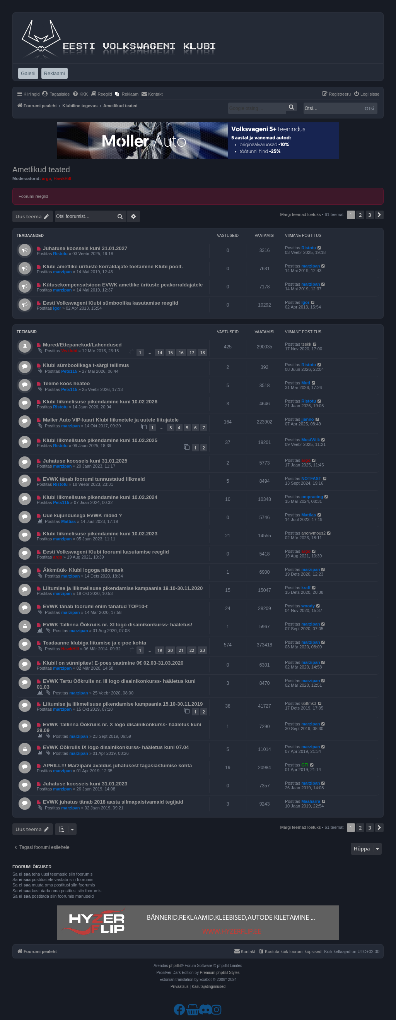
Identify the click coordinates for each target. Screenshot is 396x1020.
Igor (57, 308)
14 (159, 352)
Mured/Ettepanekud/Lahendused (82, 345)
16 (181, 352)
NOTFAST (311, 478)
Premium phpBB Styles (220, 972)
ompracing (312, 496)
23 (202, 650)
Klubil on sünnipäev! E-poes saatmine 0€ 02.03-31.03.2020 (113, 663)
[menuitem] (56, 94)
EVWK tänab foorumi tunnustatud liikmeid (94, 479)
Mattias (68, 521)
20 (170, 650)
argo (46, 178)
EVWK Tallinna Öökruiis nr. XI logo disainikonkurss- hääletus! (118, 624)
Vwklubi (69, 350)
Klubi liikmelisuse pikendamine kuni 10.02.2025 (100, 440)
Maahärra (310, 801)
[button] (379, 215)
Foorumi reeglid (33, 196)
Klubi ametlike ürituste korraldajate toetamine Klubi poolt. (113, 266)
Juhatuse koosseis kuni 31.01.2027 (85, 248)
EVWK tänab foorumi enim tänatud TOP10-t (95, 606)
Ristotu (60, 253)
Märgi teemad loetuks (300, 214)
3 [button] (370, 214)
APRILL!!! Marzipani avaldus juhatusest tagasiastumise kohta (117, 765)
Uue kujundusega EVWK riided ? (82, 515)
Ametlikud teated (41, 169)
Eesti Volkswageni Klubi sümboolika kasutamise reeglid (110, 303)
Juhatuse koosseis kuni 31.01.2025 (85, 461)
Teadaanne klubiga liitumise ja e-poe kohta (94, 643)
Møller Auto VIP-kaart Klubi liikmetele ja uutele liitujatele (111, 420)
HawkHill (62, 178)
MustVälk (310, 439)
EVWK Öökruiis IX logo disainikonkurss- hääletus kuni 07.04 (116, 747)
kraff (306, 587)
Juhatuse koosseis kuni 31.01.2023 (85, 784)
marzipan (62, 271)
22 (192, 650)
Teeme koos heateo (66, 383)
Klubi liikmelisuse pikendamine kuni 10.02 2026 (100, 402)
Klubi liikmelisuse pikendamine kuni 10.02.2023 (100, 534)
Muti (305, 383)
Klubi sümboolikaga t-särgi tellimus (86, 365)
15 (170, 352)
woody (308, 605)
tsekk (306, 344)
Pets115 (69, 371)
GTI (304, 765)
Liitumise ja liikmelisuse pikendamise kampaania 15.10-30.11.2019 (123, 704)
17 (192, 352)
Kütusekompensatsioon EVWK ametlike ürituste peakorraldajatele (123, 285)
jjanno (307, 419)
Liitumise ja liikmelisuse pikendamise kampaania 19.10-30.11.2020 (123, 588)
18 (202, 352)
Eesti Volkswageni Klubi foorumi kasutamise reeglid (106, 552)
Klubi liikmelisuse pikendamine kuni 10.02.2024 (100, 497)
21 (181, 650)
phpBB (175, 965)
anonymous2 (313, 533)
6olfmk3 (308, 703)
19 (159, 650)
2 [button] (360, 214)
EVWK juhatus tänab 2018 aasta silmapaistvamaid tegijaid (113, 802)
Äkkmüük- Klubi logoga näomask (83, 570)
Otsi (369, 108)
